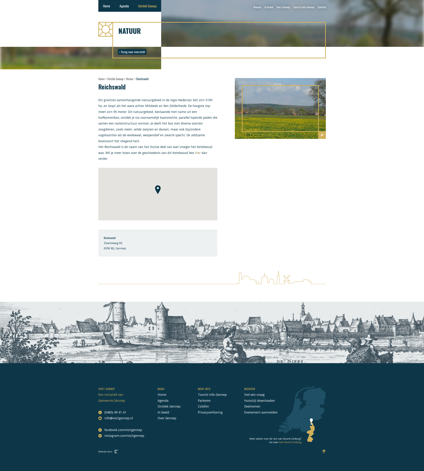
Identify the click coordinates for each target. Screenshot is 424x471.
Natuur (130, 79)
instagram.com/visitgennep (119, 435)
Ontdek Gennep (147, 5)
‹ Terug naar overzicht (132, 51)
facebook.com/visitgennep (119, 430)
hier (198, 153)
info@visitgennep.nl (115, 418)
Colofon (322, 7)
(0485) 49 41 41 (112, 412)
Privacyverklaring (210, 412)
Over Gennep (283, 7)
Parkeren (204, 400)
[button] (158, 189)
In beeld (269, 7)
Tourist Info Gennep (303, 7)
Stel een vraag (254, 394)
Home (106, 5)
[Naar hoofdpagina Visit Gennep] (212, 29)
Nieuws (257, 7)
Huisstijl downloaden (259, 400)
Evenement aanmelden (261, 412)
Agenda (124, 5)
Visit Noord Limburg (290, 442)
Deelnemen (252, 406)
